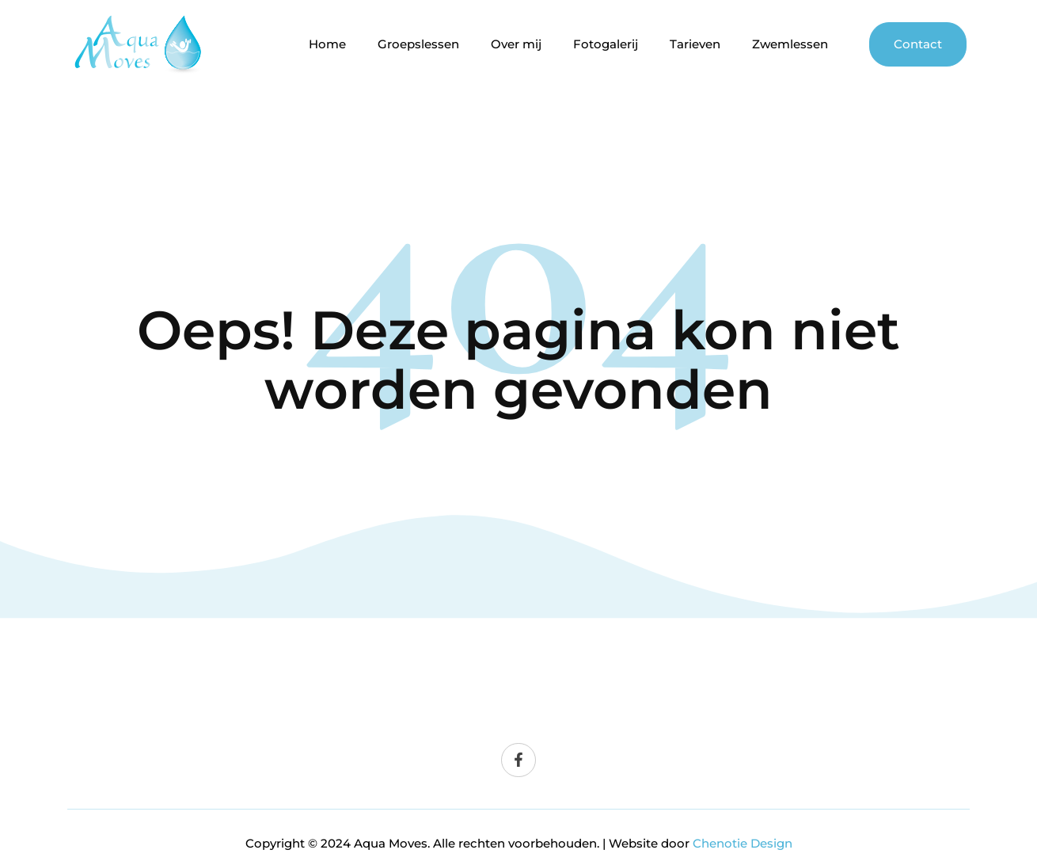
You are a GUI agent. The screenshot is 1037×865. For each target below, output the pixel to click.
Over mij (516, 44)
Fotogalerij (605, 44)
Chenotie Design (742, 843)
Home (327, 44)
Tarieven (695, 44)
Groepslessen (418, 44)
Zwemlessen (790, 44)
